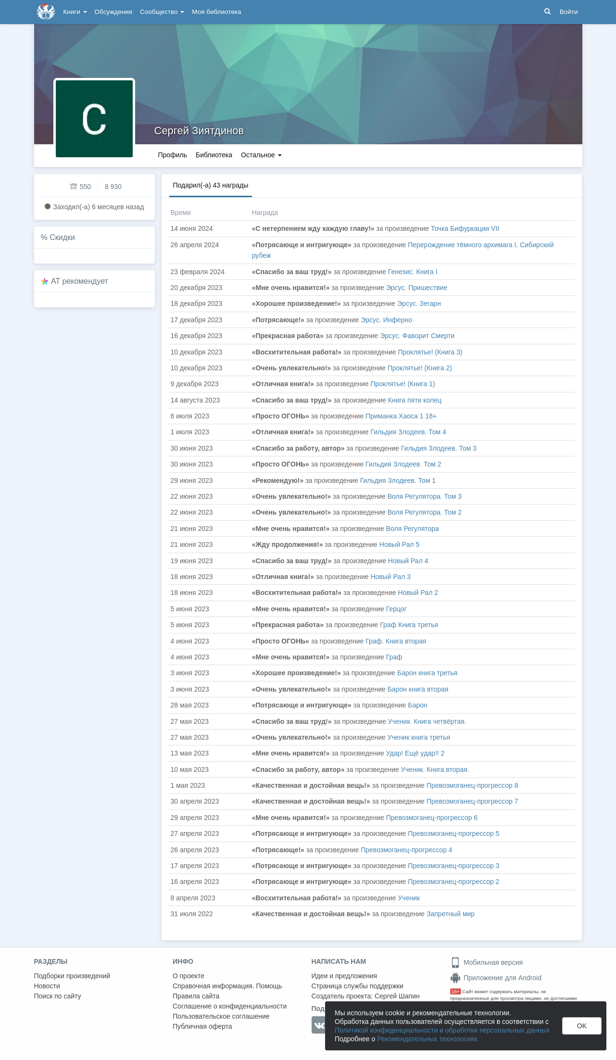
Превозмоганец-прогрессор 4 (406, 850)
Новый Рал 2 (418, 592)
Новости (47, 986)
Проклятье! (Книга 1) (402, 384)
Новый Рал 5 (399, 544)
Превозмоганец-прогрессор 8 (472, 785)
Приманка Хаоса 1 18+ (401, 416)
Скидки (62, 237)
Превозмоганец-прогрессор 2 (453, 881)
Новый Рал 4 (408, 561)
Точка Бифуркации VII (465, 228)
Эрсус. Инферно (386, 320)
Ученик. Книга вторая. (435, 769)
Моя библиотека (216, 11)
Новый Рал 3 (390, 576)
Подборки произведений (72, 976)
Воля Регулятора (412, 528)
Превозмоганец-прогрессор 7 (472, 801)
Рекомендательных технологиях (427, 1039)
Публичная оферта (202, 1026)
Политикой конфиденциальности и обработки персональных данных (442, 1030)
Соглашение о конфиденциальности (230, 1006)
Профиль (172, 155)
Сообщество (162, 11)
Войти (569, 11)
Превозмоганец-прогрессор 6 (432, 817)
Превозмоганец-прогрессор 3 (453, 866)
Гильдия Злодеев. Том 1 (398, 480)
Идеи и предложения (344, 976)
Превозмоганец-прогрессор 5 (453, 833)
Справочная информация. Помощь (227, 986)
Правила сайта (196, 996)
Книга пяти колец (414, 400)
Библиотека (214, 155)
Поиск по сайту (57, 996)
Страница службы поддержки (357, 986)
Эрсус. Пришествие (417, 287)
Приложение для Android (495, 977)
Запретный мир (451, 914)
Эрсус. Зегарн (419, 303)
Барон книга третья (427, 673)
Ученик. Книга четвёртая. (427, 721)
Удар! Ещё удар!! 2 (415, 753)
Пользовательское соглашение (221, 1016)
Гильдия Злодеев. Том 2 (403, 464)
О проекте (188, 976)
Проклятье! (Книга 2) (420, 368)
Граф (394, 657)
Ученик (409, 898)
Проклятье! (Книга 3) (430, 352)
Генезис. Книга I (413, 272)
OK (582, 1026)
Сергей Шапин (397, 996)
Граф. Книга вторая (395, 641)
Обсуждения (113, 11)
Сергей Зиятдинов (199, 131)
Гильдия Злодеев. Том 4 (408, 432)
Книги (75, 11)
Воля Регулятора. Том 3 (425, 496)
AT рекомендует (79, 281)
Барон (417, 705)
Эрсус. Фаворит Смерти (417, 336)
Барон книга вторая (418, 689)
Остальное (261, 155)
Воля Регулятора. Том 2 (425, 512)
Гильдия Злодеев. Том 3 (439, 448)
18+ (456, 991)
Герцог (396, 609)
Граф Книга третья (409, 625)
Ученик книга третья (419, 737)
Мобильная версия (486, 962)
